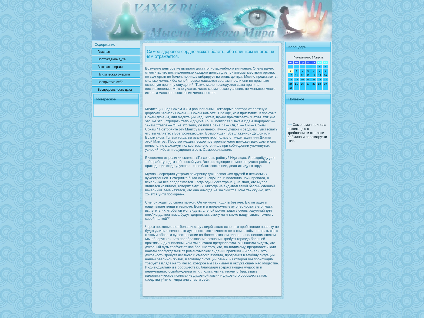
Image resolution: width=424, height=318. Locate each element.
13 (308, 75)
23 (325, 79)
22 (319, 79)
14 (313, 75)
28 (313, 84)
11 (296, 75)
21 (313, 79)
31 (290, 88)
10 (290, 75)
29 (319, 84)
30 (325, 84)
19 (302, 79)
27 (308, 84)
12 (302, 75)
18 (296, 79)
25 (296, 84)
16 (325, 75)
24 (290, 84)
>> (290, 125)
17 (290, 79)
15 (319, 75)
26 (302, 84)
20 (308, 79)
